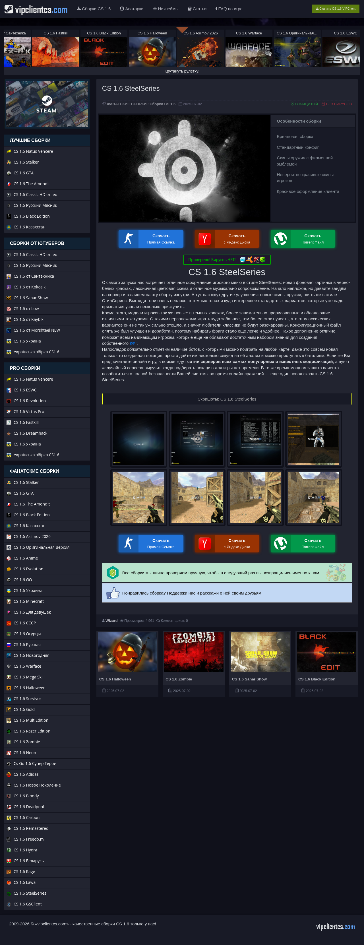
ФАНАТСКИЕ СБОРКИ (126, 104)
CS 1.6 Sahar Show (249, 679)
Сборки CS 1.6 (94, 8)
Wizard (112, 620)
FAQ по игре (229, 8)
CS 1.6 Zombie (179, 679)
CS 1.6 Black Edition (317, 679)
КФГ (133, 343)
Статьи (197, 8)
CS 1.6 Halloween (115, 679)
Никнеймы (166, 8)
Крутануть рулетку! (182, 71)
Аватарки (131, 8)
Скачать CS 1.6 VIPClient (335, 8)
